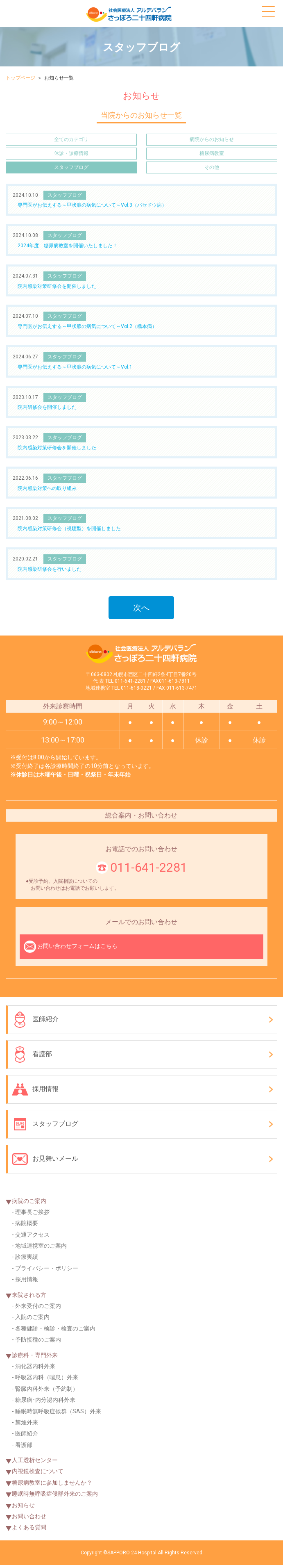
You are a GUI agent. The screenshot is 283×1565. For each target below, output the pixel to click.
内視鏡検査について (37, 1471)
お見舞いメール (45, 1159)
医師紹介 (35, 1019)
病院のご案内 (29, 1201)
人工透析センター (35, 1460)
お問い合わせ (29, 1516)
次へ (141, 608)
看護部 (32, 1054)
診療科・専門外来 (35, 1355)
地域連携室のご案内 (41, 1245)
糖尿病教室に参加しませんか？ (52, 1482)
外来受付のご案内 (38, 1306)
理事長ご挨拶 (32, 1212)
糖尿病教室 (211, 153)
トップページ (20, 78)
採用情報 (35, 1089)
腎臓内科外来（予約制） (46, 1388)
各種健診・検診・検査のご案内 (55, 1328)
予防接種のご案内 (38, 1339)
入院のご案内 (32, 1317)
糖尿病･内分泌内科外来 (45, 1399)
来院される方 (29, 1295)
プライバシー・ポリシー (46, 1268)
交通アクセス (32, 1234)
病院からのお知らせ (212, 139)
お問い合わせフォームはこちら (71, 947)
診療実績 (26, 1256)
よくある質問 (29, 1527)
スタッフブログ (71, 167)
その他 (211, 167)
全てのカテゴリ (71, 139)
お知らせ (23, 1505)
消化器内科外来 (35, 1366)
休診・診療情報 (71, 153)
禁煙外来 (26, 1422)
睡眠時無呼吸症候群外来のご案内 (55, 1493)
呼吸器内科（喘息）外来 (46, 1377)
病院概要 (26, 1223)
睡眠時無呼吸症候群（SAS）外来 (58, 1411)
